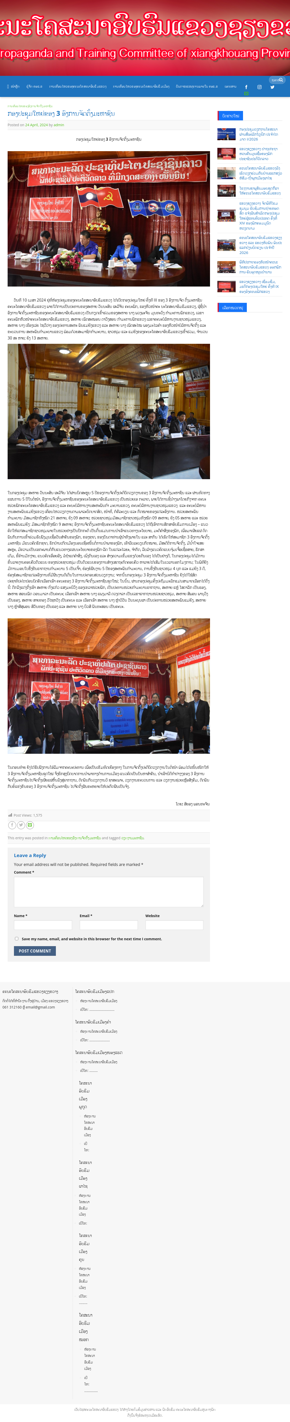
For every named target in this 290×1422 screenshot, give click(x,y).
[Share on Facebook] (12, 825)
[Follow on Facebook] (246, 87)
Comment (24, 872)
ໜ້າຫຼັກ (13, 86)
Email (86, 915)
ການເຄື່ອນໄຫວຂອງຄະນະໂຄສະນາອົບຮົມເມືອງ (141, 86)
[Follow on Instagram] (259, 87)
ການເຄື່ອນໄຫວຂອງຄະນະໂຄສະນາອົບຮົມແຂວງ (77, 86)
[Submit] (281, 80)
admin (59, 124)
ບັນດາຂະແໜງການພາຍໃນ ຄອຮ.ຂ (197, 86)
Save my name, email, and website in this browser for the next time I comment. (92, 938)
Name (20, 915)
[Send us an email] (246, 93)
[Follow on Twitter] (272, 87)
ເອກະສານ (231, 86)
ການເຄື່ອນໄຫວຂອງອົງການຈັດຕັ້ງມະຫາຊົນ (30, 106)
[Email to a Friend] (30, 825)
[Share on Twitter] (21, 825)
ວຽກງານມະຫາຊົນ (132, 837)
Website (153, 915)
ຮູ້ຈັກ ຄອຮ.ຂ (34, 86)
